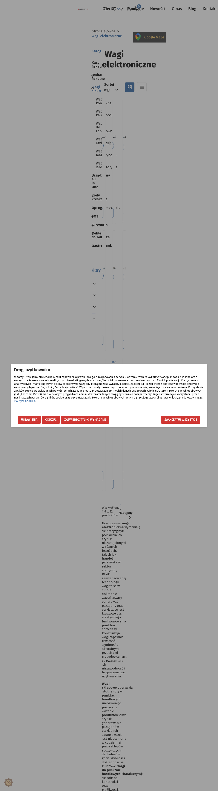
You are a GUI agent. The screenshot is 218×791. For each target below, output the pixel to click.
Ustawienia (40, 420)
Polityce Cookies (35, 404)
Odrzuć (61, 420)
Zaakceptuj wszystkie (170, 420)
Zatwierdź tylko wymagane (96, 420)
